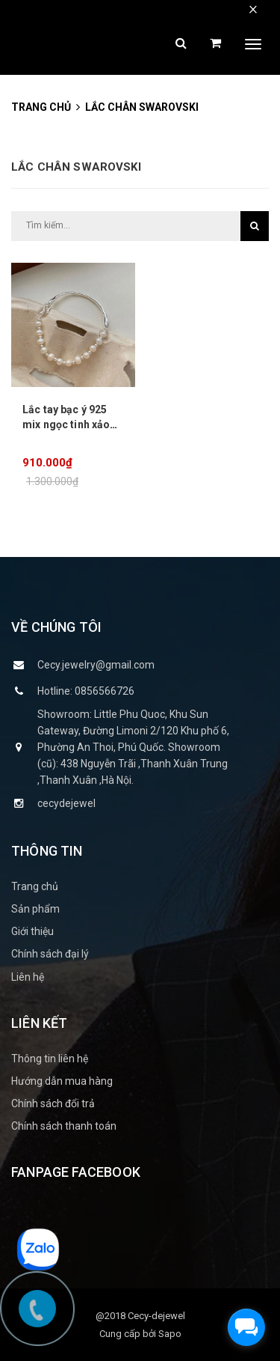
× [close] (253, 8)
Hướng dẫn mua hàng (62, 1081)
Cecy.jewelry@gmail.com (96, 665)
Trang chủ (34, 886)
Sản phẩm (35, 909)
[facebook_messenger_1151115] (246, 1327)
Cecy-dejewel (156, 1315)
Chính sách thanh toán (63, 1126)
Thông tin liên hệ (49, 1059)
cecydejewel (66, 803)
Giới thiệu (32, 931)
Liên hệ (27, 977)
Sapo (169, 1333)
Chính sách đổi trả (53, 1103)
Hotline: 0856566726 (85, 691)
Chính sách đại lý (50, 954)
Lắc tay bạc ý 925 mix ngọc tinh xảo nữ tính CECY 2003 (67, 424)
